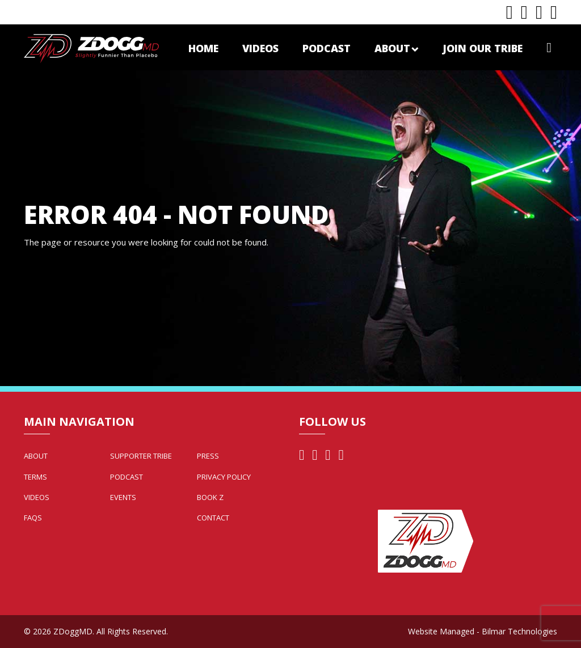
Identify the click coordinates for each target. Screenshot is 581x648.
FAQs (33, 518)
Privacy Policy (224, 477)
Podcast (326, 48)
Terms (35, 477)
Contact (213, 518)
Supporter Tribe (141, 456)
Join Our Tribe (483, 48)
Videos (260, 48)
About (396, 48)
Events (123, 497)
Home (203, 48)
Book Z (210, 497)
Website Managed (441, 631)
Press (208, 456)
